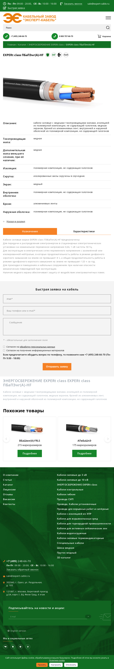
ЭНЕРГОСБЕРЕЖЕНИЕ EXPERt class (77, 484)
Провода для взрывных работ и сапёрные (83, 508)
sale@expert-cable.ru (18, 576)
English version (18, 630)
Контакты (9, 504)
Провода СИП (65, 499)
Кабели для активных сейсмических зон (82, 528)
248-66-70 (18, 561)
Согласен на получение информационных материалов (35, 350)
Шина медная (65, 547)
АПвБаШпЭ (84, 440)
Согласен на (30, 346)
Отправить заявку (57, 366)
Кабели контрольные (70, 489)
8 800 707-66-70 (66, 36)
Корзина (106, 36)
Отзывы (8, 494)
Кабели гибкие (66, 494)
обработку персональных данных (37, 346)
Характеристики (84, 231)
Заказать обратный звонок (22, 569)
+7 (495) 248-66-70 (19, 36)
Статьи (7, 479)
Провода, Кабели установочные (76, 504)
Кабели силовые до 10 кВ (72, 479)
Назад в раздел (16, 221)
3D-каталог (64, 557)
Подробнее (30, 453)
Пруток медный (67, 552)
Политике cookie (57, 660)
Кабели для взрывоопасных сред (77, 518)
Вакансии (9, 499)
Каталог (8, 484)
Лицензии (9, 489)
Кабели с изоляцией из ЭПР (74, 513)
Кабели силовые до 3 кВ (72, 474)
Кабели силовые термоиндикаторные (80, 538)
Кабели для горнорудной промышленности (84, 523)
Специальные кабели (70, 542)
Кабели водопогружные (72, 533)
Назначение (30, 231)
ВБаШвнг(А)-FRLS (29, 440)
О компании (10, 474)
